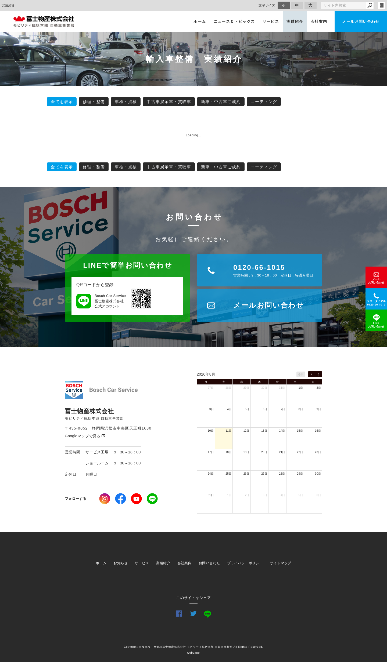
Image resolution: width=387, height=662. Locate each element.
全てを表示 (62, 101)
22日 (300, 452)
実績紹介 (294, 21)
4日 (229, 409)
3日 (211, 409)
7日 (283, 409)
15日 (300, 430)
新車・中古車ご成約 (221, 101)
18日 (228, 452)
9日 (319, 409)
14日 (282, 430)
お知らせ (120, 563)
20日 (264, 452)
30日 (264, 387)
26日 (246, 473)
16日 (318, 430)
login (381, 5)
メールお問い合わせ (360, 21)
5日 (247, 409)
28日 (228, 387)
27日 (211, 387)
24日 (211, 473)
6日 (265, 409)
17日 (211, 452)
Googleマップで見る (85, 436)
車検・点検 (126, 101)
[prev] (311, 374)
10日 (211, 430)
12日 (246, 430)
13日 (264, 430)
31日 (282, 387)
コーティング (264, 101)
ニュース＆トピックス (234, 21)
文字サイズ (267, 5)
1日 (301, 387)
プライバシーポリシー (245, 563)
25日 (228, 473)
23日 (318, 452)
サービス (271, 21)
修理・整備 (94, 101)
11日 (228, 430)
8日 (301, 409)
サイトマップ (280, 563)
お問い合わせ (209, 563)
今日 (301, 374)
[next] (318, 374)
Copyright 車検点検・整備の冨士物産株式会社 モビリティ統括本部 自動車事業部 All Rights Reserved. (193, 646)
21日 (282, 452)
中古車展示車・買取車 (169, 101)
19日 (246, 452)
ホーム (200, 21)
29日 (246, 387)
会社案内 (319, 21)
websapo (193, 652)
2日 (319, 387)
